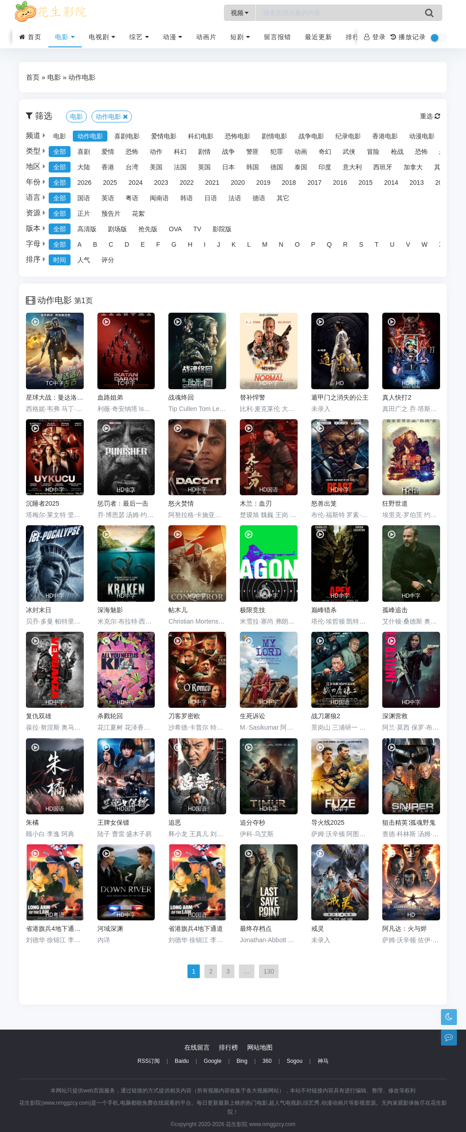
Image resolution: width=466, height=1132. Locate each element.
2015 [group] (366, 182)
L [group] (249, 244)
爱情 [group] (107, 151)
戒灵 (317, 928)
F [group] (158, 244)
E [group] (143, 244)
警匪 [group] (252, 151)
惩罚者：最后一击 (122, 503)
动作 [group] (156, 151)
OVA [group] (175, 229)
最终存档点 (256, 928)
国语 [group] (83, 198)
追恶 (174, 822)
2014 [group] (391, 182)
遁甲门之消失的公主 (340, 397)
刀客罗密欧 (184, 716)
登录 (375, 37)
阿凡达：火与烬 (404, 928)
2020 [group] (238, 182)
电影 (65, 37)
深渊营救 (395, 716)
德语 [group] (259, 198)
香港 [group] (107, 167)
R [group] (345, 244)
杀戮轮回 (110, 716)
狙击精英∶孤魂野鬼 (409, 822)
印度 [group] (325, 167)
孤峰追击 (395, 610)
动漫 (173, 37)
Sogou (295, 1061)
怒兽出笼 (324, 503)
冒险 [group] (373, 151)
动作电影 (82, 77)
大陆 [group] (83, 167)
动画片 (206, 37)
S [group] (361, 244)
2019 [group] (263, 182)
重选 (430, 116)
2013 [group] (417, 182)
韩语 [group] (186, 198)
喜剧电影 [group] (127, 136)
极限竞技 (252, 610)
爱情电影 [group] (164, 136)
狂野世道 (395, 503)
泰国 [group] (300, 167)
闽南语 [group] (159, 198)
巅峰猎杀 (324, 610)
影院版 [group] (222, 229)
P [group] (313, 244)
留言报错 (277, 37)
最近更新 (318, 37)
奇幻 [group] (325, 151)
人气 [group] (83, 260)
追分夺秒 (252, 822)
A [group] (79, 244)
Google (213, 1061)
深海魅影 (110, 610)
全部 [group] (59, 151)
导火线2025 (327, 822)
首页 (30, 37)
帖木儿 (177, 610)
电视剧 (102, 37)
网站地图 (260, 1047)
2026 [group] (84, 182)
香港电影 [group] (385, 136)
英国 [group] (204, 167)
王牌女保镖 (113, 822)
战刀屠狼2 (325, 716)
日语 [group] (210, 198)
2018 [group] (289, 182)
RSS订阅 (148, 1061)
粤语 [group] (132, 198)
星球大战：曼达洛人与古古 (55, 397)
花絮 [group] (138, 213)
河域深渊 (110, 928)
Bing (242, 1061)
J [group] (218, 244)
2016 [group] (340, 182)
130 (268, 971)
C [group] (111, 244)
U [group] (392, 244)
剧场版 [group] (117, 229)
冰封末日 (38, 610)
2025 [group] (110, 182)
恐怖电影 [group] (237, 136)
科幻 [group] (180, 151)
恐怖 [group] (132, 151)
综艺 (139, 37)
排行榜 (356, 37)
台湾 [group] (132, 167)
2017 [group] (314, 182)
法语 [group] (234, 198)
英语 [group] (107, 198)
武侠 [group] (349, 151)
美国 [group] (156, 167)
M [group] (265, 244)
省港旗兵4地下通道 (195, 928)
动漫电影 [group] (422, 136)
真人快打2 (396, 397)
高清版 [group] (86, 229)
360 (267, 1061)
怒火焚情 (181, 503)
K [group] (234, 244)
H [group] (190, 244)
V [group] (408, 244)
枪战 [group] (397, 151)
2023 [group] (161, 182)
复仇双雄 (38, 716)
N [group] (281, 244)
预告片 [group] (111, 213)
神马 (323, 1061)
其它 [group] (283, 198)
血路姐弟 (110, 397)
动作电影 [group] (90, 136)
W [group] (424, 244)
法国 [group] (180, 167)
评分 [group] (107, 260)
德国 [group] (276, 167)
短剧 (240, 37)
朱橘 (32, 822)
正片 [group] (83, 213)
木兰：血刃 (256, 503)
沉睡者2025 (42, 503)
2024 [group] (135, 182)
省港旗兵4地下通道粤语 (55, 928)
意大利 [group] (352, 167)
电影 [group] (59, 136)
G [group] (174, 244)
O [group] (297, 244)
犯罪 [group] (276, 151)
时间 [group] (59, 260)
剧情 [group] (204, 151)
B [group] (95, 244)
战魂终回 (181, 397)
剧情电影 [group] (274, 136)
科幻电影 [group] (200, 136)
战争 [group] (228, 151)
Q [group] (329, 244)
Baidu (182, 1061)
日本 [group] (228, 167)
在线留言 (197, 1047)
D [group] (127, 244)
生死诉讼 (252, 716)
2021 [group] (212, 182)
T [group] (377, 244)
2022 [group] (187, 182)
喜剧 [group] (83, 151)
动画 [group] (300, 151)
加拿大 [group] (413, 167)
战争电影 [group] (311, 136)
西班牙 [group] (382, 167)
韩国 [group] (252, 167)
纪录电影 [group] (348, 136)
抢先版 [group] (147, 229)
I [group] (205, 244)
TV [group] (197, 229)
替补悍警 (252, 397)
